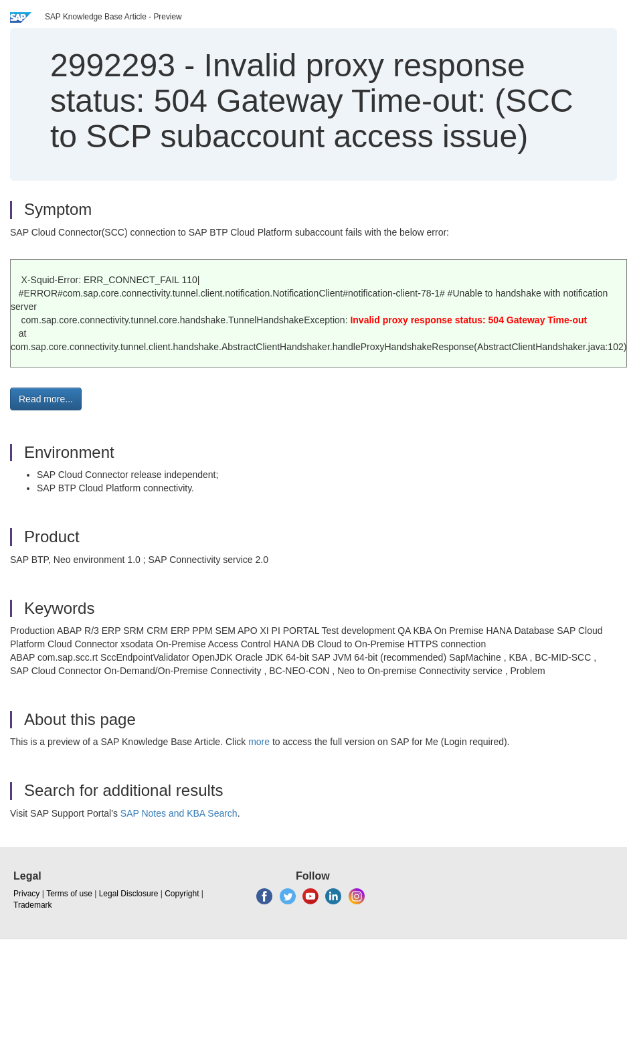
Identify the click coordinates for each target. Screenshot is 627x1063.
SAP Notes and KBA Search (179, 813)
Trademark (32, 905)
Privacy (26, 893)
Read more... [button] (46, 399)
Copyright (182, 893)
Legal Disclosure (129, 893)
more (259, 741)
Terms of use (69, 893)
